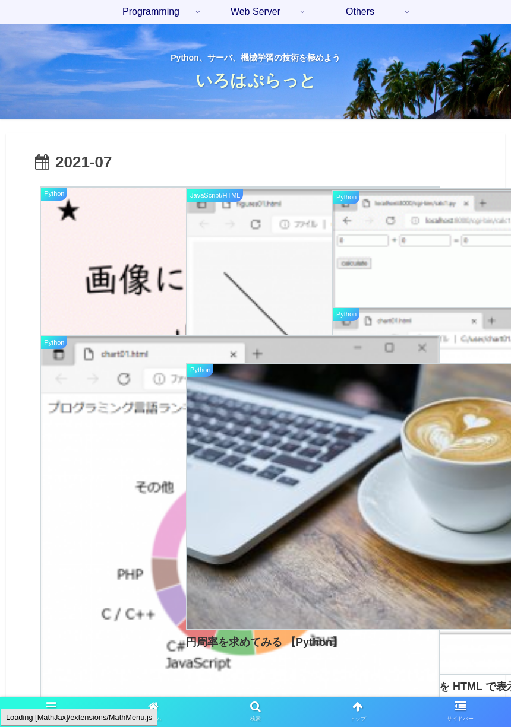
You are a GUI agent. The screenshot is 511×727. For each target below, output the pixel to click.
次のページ (256, 534)
